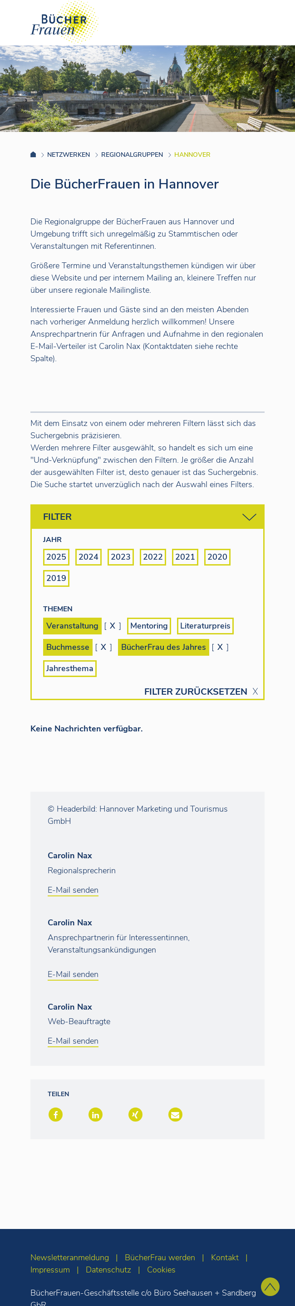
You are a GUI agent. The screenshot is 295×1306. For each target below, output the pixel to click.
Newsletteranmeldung (69, 1257)
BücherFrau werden (160, 1257)
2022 (153, 556)
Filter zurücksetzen (195, 692)
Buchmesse (67, 647)
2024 (88, 556)
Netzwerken (68, 154)
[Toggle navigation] (273, 22)
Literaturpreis (205, 625)
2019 (56, 578)
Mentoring (149, 625)
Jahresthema (69, 668)
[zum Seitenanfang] (270, 1286)
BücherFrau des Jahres (163, 647)
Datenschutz (108, 1269)
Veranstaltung (72, 625)
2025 (56, 556)
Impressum (50, 1269)
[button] (55, 1115)
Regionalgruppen (132, 154)
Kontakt (225, 1257)
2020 (217, 556)
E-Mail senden (73, 890)
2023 (121, 556)
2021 (185, 556)
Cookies (161, 1269)
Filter (149, 517)
